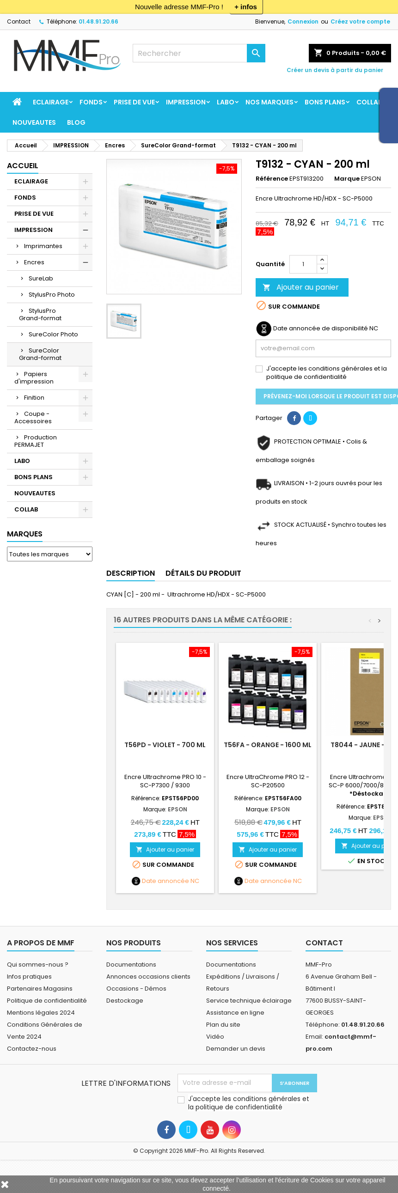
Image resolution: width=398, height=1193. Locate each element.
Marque (347, 179)
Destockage (124, 1000)
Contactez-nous (31, 1048)
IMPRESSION (186, 102)
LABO (225, 102)
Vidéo (215, 1036)
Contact (19, 21)
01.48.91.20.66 (98, 21)
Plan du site (223, 1024)
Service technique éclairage (249, 1000)
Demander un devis (235, 1048)
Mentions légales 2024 (41, 1012)
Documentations (131, 964)
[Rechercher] (199, 53)
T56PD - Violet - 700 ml (165, 744)
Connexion (303, 21)
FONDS (91, 102)
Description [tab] (130, 573)
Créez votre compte (360, 21)
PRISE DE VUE (134, 102)
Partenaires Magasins (40, 988)
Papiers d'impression (34, 378)
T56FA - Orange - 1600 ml (268, 744)
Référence (272, 179)
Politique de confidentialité (47, 1000)
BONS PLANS (325, 102)
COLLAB (369, 102)
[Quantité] (303, 264)
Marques (25, 534)
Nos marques (269, 102)
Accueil (22, 165)
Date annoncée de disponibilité (320, 328)
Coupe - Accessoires (33, 417)
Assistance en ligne (235, 1012)
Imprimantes (43, 246)
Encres (34, 262)
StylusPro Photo (52, 294)
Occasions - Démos (136, 988)
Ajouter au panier (301, 287)
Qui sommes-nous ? (37, 964)
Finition (34, 397)
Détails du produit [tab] (203, 573)
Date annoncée (165, 881)
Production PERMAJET (35, 441)
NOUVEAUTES (34, 122)
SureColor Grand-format (40, 354)
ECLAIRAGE (50, 102)
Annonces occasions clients (148, 976)
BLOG (76, 122)
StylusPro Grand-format (40, 314)
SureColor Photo (53, 334)
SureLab (41, 278)
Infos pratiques (29, 976)
